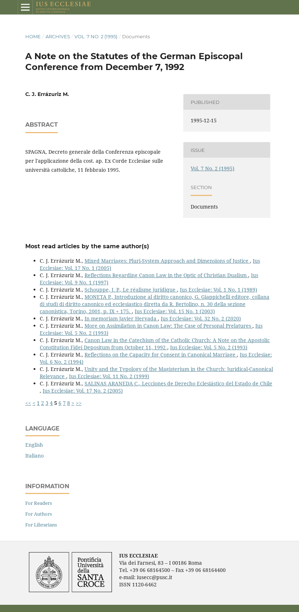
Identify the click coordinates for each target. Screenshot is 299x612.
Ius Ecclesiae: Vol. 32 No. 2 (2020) (201, 318)
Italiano (34, 455)
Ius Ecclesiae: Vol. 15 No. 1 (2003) (175, 311)
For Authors (38, 514)
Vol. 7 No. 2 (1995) (95, 36)
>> (79, 402)
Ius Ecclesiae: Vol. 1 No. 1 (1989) (218, 289)
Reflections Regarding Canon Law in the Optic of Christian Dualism (166, 275)
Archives (58, 36)
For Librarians (41, 524)
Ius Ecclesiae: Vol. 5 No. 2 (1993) (208, 347)
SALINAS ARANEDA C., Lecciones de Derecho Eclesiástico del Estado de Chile (178, 383)
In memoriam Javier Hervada (121, 318)
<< (28, 402)
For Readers (38, 503)
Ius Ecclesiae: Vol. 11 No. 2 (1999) (109, 376)
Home (33, 36)
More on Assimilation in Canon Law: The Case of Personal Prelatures (168, 325)
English (34, 444)
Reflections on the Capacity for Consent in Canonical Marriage (160, 354)
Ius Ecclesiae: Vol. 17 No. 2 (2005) (83, 390)
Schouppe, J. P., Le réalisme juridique (130, 289)
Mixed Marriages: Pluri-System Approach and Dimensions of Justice (167, 260)
